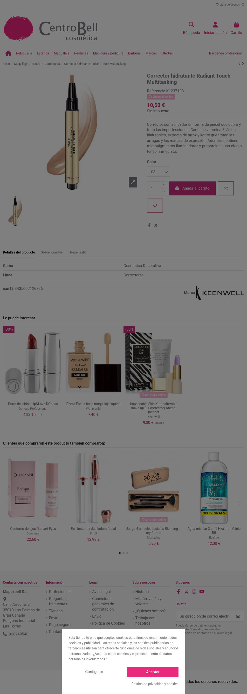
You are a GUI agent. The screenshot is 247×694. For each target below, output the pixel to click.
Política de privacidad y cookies (154, 684)
